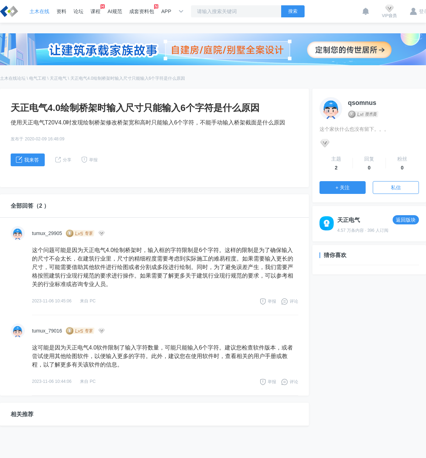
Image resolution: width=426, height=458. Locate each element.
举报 (272, 301)
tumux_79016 (47, 331)
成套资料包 (141, 9)
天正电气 (58, 78)
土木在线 (39, 11)
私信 (396, 187)
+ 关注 (342, 187)
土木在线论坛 (13, 78)
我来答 (27, 160)
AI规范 (115, 11)
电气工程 (37, 78)
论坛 (78, 11)
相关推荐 (22, 414)
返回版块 (406, 220)
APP (166, 11)
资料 (61, 11)
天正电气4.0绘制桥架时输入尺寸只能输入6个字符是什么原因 (127, 78)
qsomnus (362, 102)
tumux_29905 (47, 233)
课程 (95, 9)
